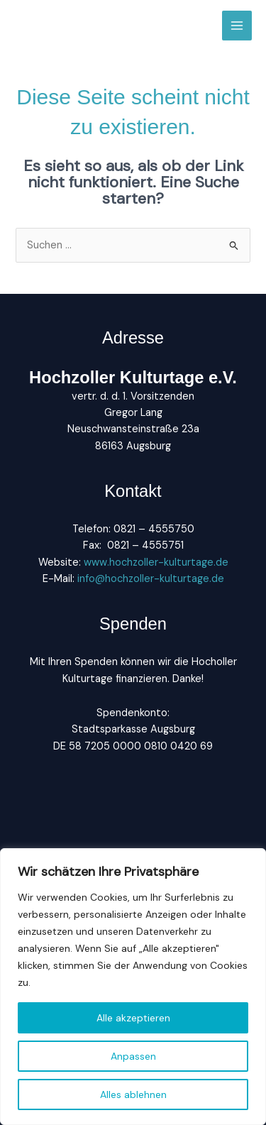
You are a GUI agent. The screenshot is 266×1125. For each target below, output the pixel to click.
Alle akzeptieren (133, 1017)
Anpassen (133, 1056)
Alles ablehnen (133, 1094)
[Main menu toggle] (237, 25)
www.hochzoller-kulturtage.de (156, 562)
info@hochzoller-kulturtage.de (149, 579)
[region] (133, 986)
